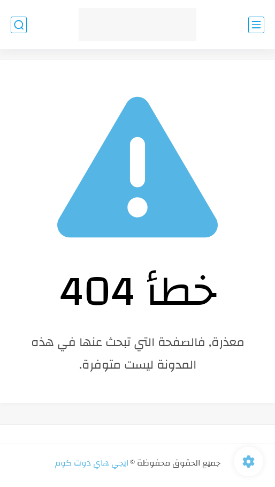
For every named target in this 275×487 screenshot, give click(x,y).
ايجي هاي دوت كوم (91, 463)
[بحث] (19, 25)
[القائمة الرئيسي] (256, 25)
